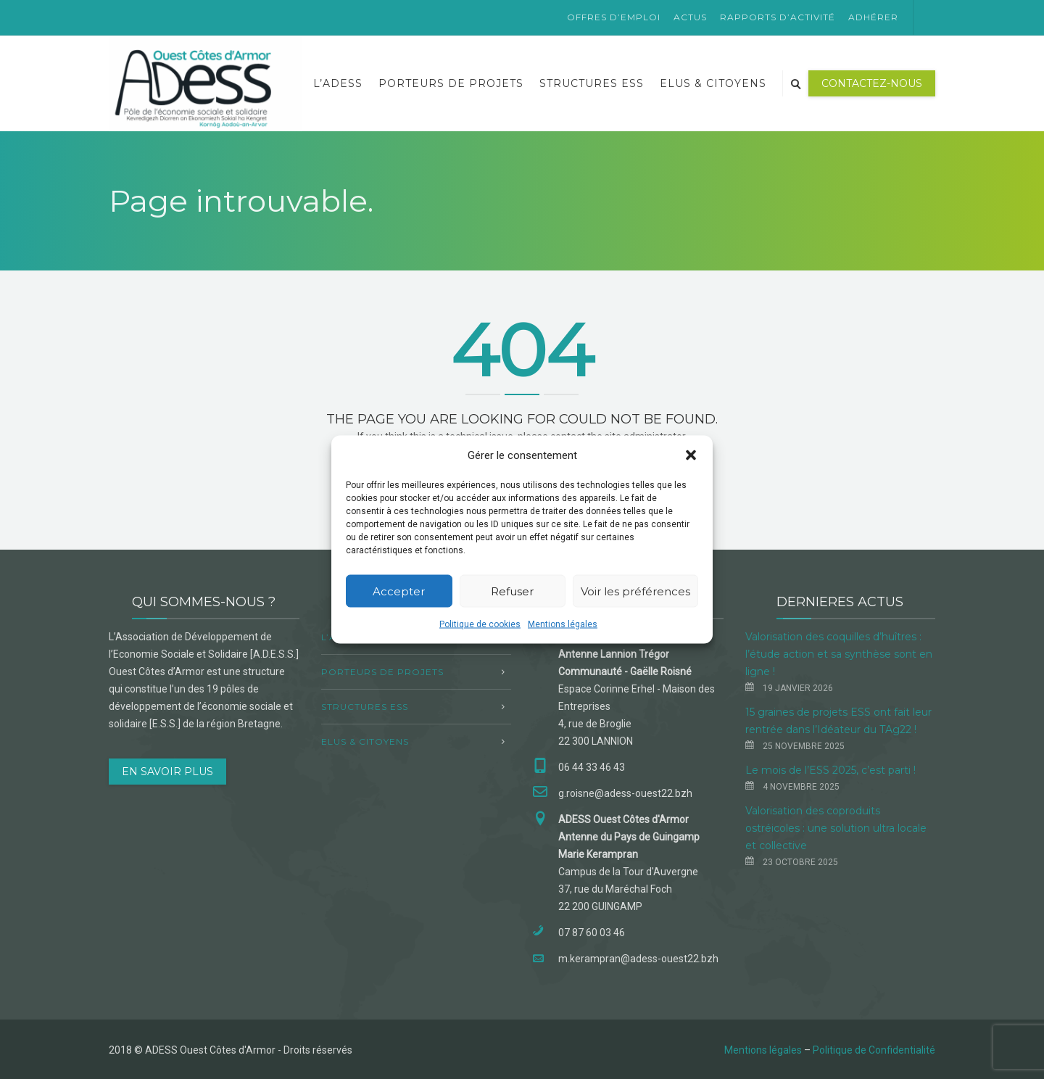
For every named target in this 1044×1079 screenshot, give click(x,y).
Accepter (399, 591)
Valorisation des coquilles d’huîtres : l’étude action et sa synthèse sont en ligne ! (838, 654)
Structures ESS (591, 83)
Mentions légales (562, 624)
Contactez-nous (871, 83)
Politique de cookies (480, 624)
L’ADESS (337, 83)
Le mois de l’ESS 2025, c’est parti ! (830, 770)
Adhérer (873, 17)
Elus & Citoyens (713, 83)
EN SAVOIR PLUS (167, 771)
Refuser (512, 591)
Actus (690, 17)
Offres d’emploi (613, 17)
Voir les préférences (635, 591)
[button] (691, 455)
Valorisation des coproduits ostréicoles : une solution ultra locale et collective (836, 828)
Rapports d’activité (777, 17)
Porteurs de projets (450, 83)
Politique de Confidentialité (874, 1050)
